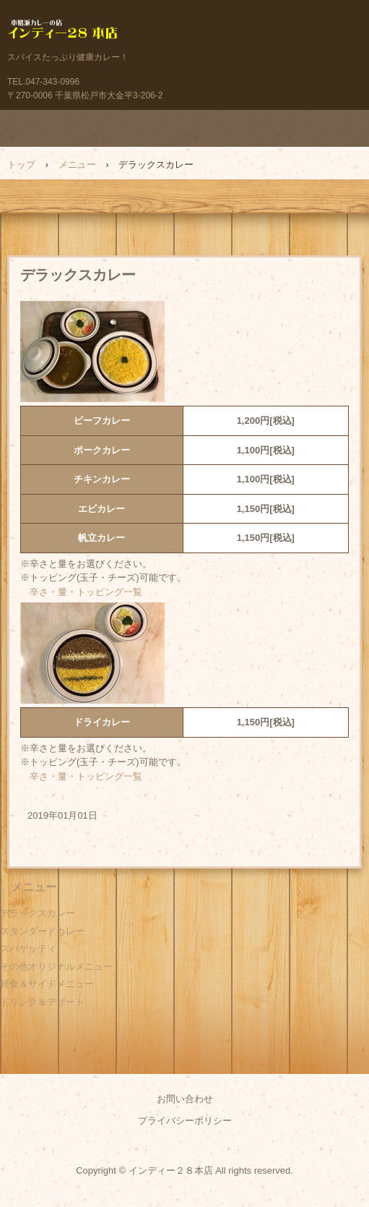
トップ (21, 164)
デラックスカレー (37, 913)
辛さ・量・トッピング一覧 (86, 592)
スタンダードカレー (42, 931)
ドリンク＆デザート (42, 1002)
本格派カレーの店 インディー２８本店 (184, 32)
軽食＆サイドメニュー (47, 983)
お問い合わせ (185, 1098)
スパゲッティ (28, 948)
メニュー (77, 164)
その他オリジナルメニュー (56, 966)
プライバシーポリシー (185, 1120)
